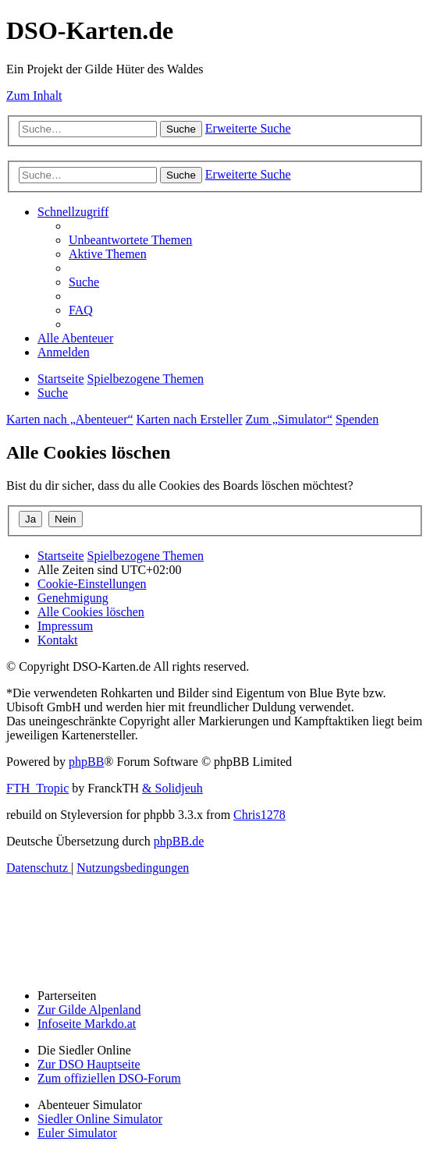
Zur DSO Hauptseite (88, 1064)
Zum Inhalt (34, 95)
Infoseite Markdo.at (86, 1023)
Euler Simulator (77, 1132)
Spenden (357, 419)
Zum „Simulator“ (289, 419)
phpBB (86, 761)
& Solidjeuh (172, 788)
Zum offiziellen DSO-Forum (109, 1078)
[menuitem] (130, 239)
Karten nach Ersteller (190, 419)
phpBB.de (179, 841)
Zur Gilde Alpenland (88, 1009)
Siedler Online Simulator (99, 1118)
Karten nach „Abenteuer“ (69, 419)
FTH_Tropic (37, 788)
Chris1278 (259, 814)
